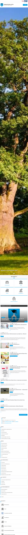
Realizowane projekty (4, 448)
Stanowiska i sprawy (3, 446)
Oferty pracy (3, 462)
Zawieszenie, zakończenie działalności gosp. (6, 492)
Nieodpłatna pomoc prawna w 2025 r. (6, 474)
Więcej (26, 321)
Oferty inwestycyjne (4, 432)
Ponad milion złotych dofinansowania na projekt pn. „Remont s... (13, 334)
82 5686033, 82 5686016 (8, 421)
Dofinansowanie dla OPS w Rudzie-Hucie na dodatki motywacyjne (18, 367)
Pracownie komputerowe (4, 454)
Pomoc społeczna (3, 468)
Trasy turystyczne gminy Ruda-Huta (5, 479)
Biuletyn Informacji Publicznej (5, 451)
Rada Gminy (2, 430)
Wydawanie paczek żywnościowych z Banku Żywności (12, 406)
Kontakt (2, 496)
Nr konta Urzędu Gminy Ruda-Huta (5, 452)
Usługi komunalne (3, 465)
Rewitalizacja (3, 435)
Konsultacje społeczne (4, 457)
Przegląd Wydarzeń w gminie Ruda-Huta (6, 429)
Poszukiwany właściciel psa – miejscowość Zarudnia (18, 390)
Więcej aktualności (23, 414)
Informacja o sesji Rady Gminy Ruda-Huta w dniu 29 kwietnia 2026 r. (13, 319)
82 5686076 (16, 421)
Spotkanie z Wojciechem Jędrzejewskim (18, 324)
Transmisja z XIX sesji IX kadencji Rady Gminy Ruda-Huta (13, 400)
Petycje (2, 449)
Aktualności (3, 317)
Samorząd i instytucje (4, 443)
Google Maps (3, 482)
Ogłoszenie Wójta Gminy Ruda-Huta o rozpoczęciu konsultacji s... (14, 381)
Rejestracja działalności (4, 489)
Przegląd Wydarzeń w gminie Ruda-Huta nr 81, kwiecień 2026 (18, 354)
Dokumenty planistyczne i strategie (5, 438)
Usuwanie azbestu (3, 473)
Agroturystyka (3, 484)
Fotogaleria (2, 481)
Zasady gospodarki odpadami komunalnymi (6, 471)
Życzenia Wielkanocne (14, 344)
